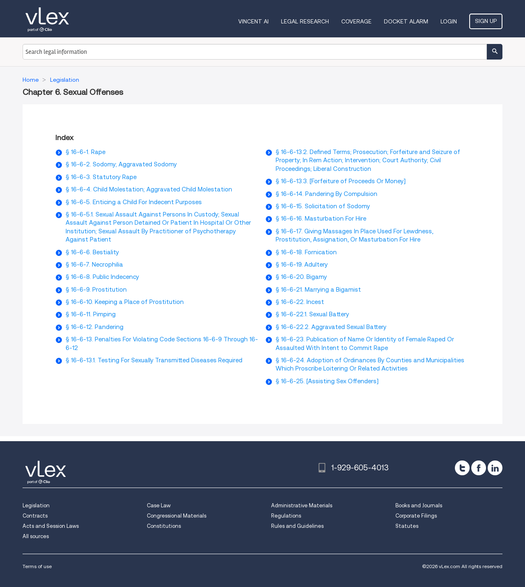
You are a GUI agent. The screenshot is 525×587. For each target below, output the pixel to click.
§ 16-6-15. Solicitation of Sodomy (323, 206)
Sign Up (486, 21)
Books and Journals (418, 505)
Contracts (35, 516)
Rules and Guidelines (297, 526)
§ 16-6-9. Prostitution (96, 289)
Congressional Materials (176, 516)
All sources (36, 536)
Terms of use (37, 566)
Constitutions (164, 526)
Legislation (36, 505)
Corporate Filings (416, 516)
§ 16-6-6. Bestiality (92, 252)
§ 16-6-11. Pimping (91, 314)
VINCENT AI (253, 21)
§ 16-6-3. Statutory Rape (101, 177)
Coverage (356, 21)
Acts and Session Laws (51, 526)
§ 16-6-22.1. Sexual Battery (312, 314)
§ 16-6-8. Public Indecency (102, 277)
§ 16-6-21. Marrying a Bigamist (318, 289)
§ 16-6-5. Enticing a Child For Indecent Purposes (134, 202)
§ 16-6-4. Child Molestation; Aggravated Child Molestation (149, 189)
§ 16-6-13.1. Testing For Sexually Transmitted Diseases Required (154, 360)
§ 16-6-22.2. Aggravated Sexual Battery (331, 327)
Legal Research (305, 21)
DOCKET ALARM (406, 21)
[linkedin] (495, 467)
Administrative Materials (301, 505)
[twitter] (462, 467)
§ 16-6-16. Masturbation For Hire (321, 218)
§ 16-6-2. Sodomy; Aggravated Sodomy (121, 164)
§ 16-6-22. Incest (300, 302)
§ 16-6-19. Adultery (302, 264)
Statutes (406, 526)
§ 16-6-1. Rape (85, 152)
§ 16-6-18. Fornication (306, 252)
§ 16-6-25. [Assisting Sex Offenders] (327, 381)
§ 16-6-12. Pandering (94, 327)
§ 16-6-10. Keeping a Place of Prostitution (125, 302)
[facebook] (478, 467)
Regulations (286, 516)
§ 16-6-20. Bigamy (301, 277)
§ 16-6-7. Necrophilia (94, 264)
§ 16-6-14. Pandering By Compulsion (326, 194)
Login (449, 21)
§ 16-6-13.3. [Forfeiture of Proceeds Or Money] (341, 181)
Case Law (159, 505)
